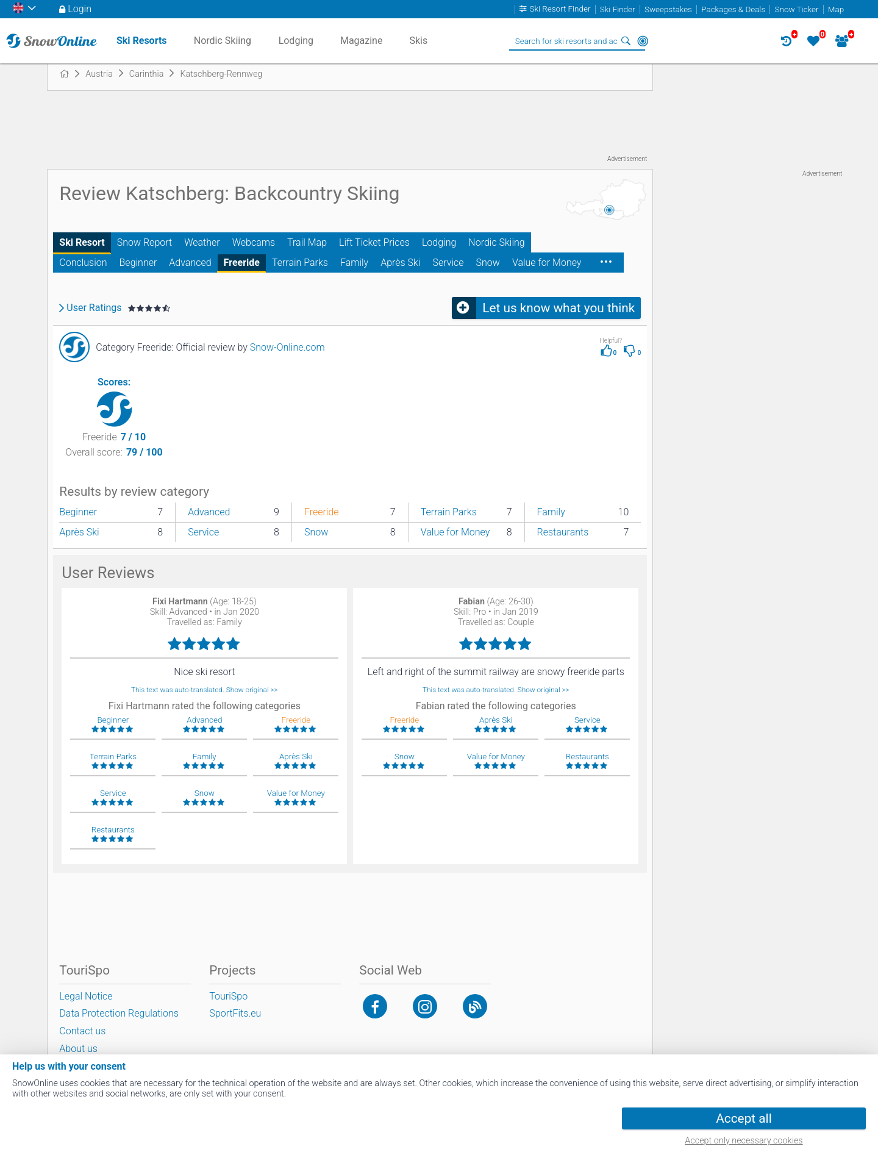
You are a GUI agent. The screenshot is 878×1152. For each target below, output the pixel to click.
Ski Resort (81, 242)
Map (836, 9)
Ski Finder (617, 9)
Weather (202, 242)
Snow (488, 262)
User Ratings (93, 308)
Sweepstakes (668, 9)
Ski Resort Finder (559, 9)
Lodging (439, 242)
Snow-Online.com (287, 347)
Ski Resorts (141, 40)
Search (626, 41)
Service (448, 262)
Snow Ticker (797, 9)
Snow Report (144, 242)
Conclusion (83, 262)
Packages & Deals (733, 9)
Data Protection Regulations (119, 1013)
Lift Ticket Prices (374, 242)
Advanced (190, 262)
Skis (418, 40)
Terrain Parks (300, 262)
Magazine (361, 40)
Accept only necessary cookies (743, 1141)
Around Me (643, 41)
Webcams (253, 242)
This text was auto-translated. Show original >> (204, 689)
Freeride (242, 262)
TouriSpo (228, 996)
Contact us (82, 1031)
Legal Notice (85, 996)
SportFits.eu (235, 1013)
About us (78, 1048)
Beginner (138, 262)
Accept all (743, 1118)
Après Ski (400, 262)
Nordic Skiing (496, 242)
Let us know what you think (558, 308)
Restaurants (563, 532)
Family (354, 262)
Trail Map (307, 242)
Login (79, 9)
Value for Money (547, 262)
